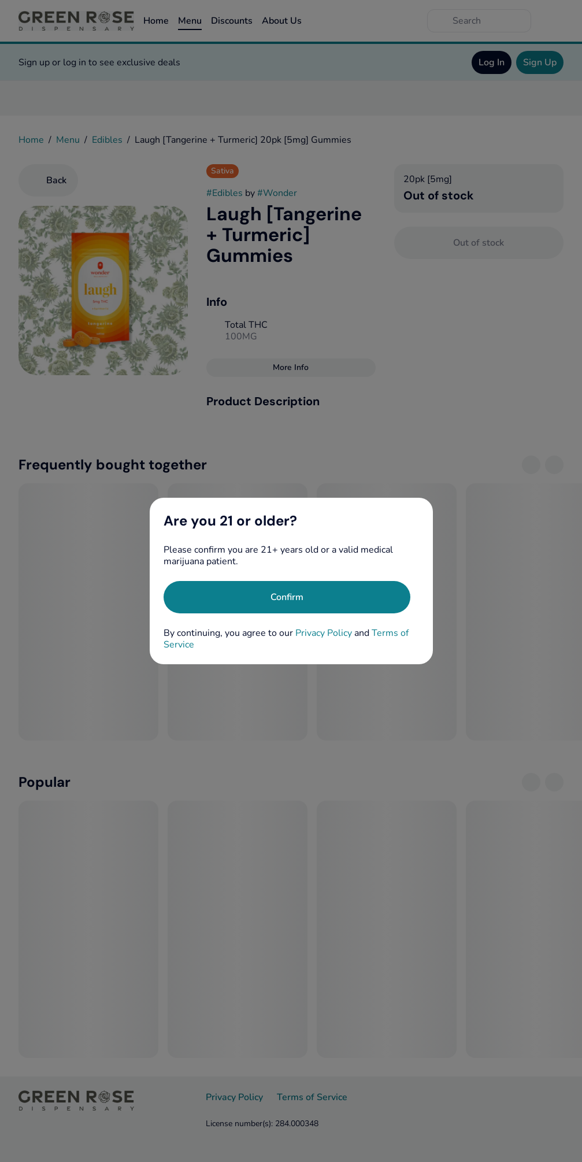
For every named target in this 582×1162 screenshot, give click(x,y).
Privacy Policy (323, 633)
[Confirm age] (287, 597)
